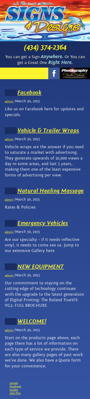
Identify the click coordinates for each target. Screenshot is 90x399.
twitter (14, 390)
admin (9, 101)
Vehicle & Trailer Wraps (48, 130)
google (14, 383)
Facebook (29, 92)
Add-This (15, 393)
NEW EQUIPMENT (41, 266)
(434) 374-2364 (45, 47)
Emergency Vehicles (43, 223)
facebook (15, 386)
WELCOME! (32, 321)
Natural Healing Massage (51, 191)
